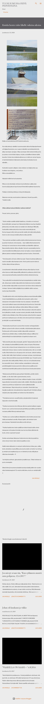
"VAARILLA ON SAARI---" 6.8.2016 (19, 667)
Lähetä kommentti (18, 596)
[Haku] (36, 3)
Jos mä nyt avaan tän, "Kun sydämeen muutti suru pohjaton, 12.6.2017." (22, 574)
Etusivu (5, 12)
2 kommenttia (16, 688)
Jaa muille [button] (35, 478)
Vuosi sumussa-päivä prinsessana (14, 4)
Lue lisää (38, 596)
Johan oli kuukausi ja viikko (14, 607)
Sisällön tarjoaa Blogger (22, 699)
